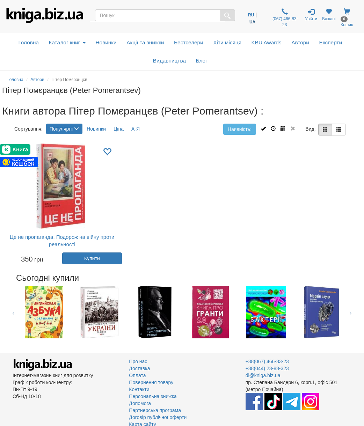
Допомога (140, 403)
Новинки (105, 42)
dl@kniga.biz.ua (263, 375)
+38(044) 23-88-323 (267, 368)
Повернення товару (151, 382)
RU (251, 15)
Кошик (347, 17)
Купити (92, 258)
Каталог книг (67, 42)
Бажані (329, 14)
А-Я (135, 129)
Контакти (139, 389)
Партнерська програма (155, 410)
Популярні (64, 129)
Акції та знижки (145, 42)
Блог (201, 61)
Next (350, 312)
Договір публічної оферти (158, 417)
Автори (300, 42)
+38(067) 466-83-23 (267, 361)
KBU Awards (267, 42)
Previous (13, 312)
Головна (29, 42)
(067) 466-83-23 (284, 17)
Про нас (138, 361)
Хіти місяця (227, 42)
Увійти (311, 14)
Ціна (119, 129)
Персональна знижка (153, 396)
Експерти (330, 42)
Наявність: (240, 129)
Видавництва (169, 61)
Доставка (139, 368)
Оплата (137, 375)
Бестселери (188, 42)
